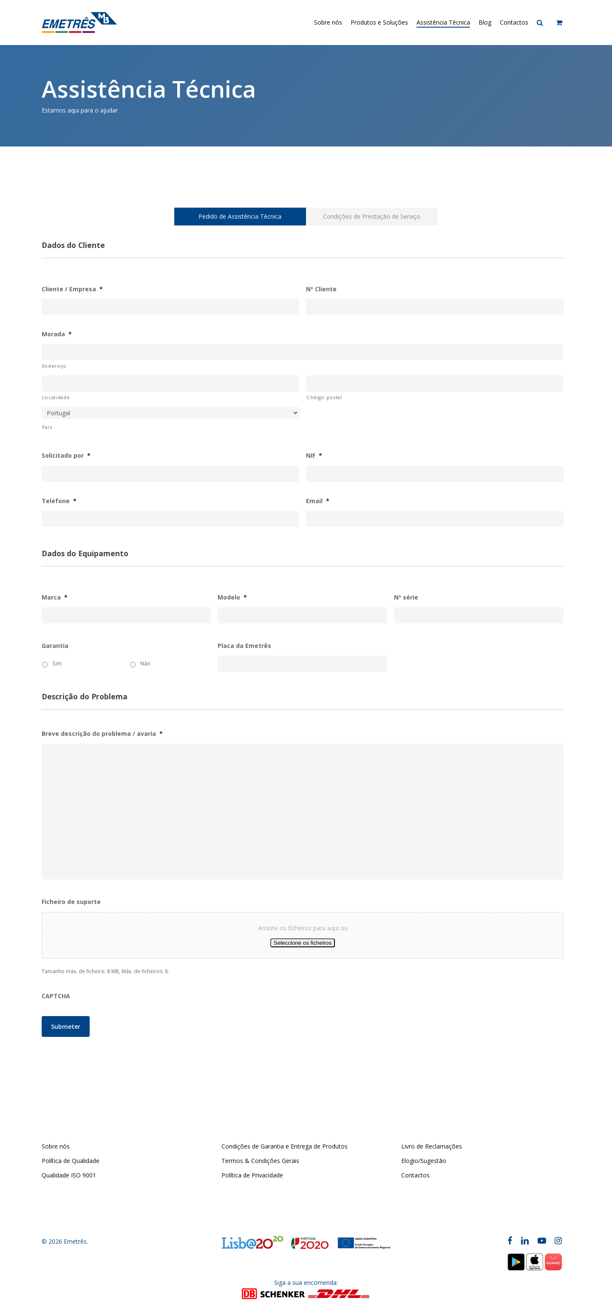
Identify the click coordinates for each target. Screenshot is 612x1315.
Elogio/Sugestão (423, 1161)
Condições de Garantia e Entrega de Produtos (284, 1146)
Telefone (59, 501)
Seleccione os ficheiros (303, 943)
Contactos (415, 1175)
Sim (57, 663)
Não (145, 663)
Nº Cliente (321, 289)
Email (317, 501)
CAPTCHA (56, 996)
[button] (240, 216)
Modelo (232, 597)
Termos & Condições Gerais (260, 1161)
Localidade (56, 397)
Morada (57, 334)
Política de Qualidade (70, 1161)
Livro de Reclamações (431, 1146)
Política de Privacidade (252, 1175)
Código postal (324, 397)
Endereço (54, 366)
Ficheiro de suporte (71, 902)
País (47, 427)
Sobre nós (56, 1146)
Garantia (55, 646)
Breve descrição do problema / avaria (102, 734)
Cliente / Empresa (72, 289)
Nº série (406, 597)
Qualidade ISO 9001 (69, 1175)
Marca (55, 597)
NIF (314, 455)
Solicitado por (66, 455)
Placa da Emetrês (244, 646)
